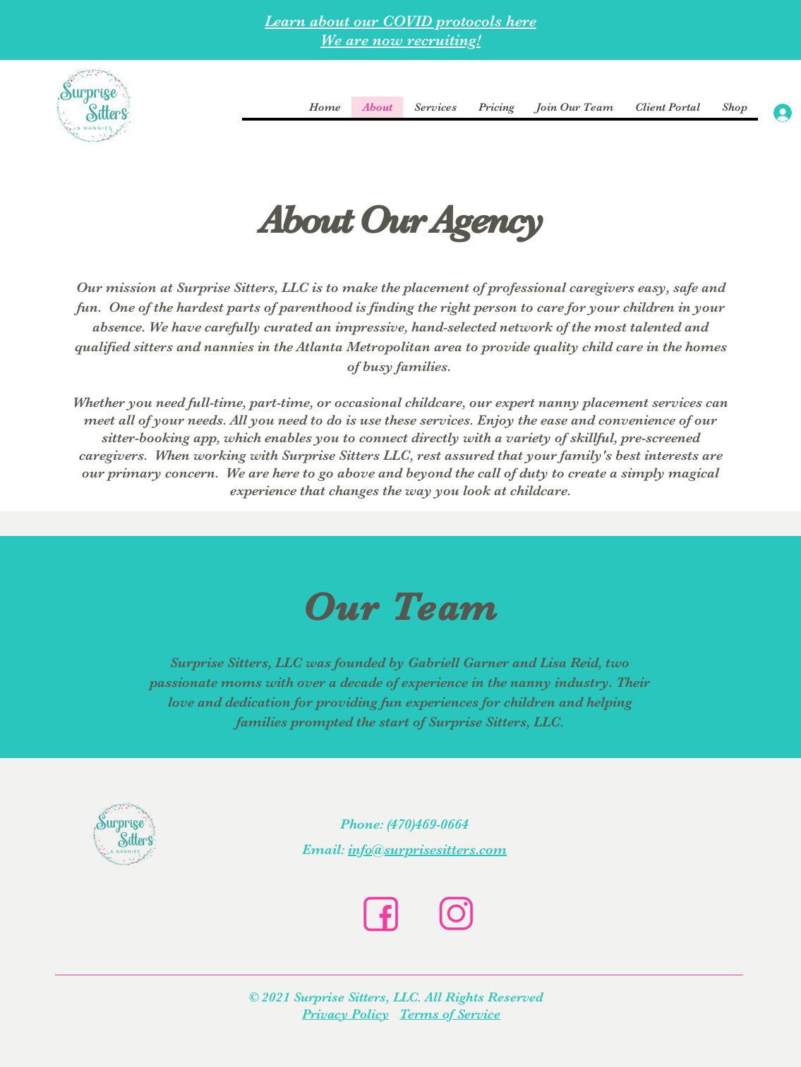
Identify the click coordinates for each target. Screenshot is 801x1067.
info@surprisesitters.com (427, 849)
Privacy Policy (345, 1014)
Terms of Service (449, 1014)
